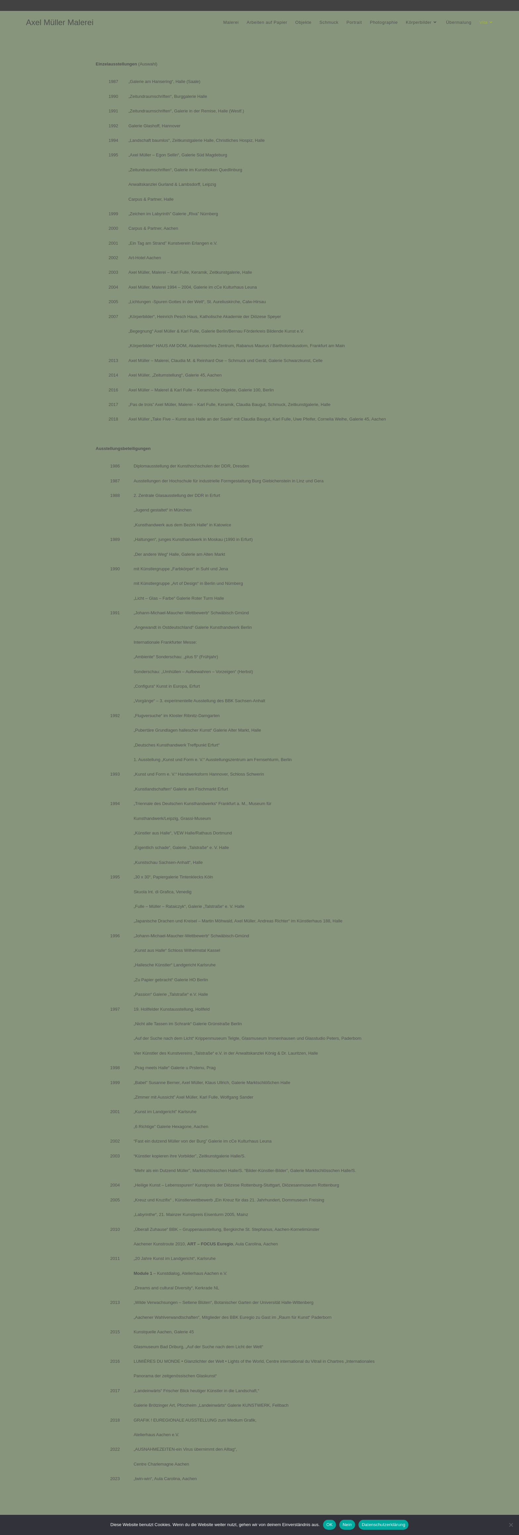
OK (329, 1524)
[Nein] (510, 1524)
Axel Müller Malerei (59, 22)
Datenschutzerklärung (383, 1524)
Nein (347, 1524)
